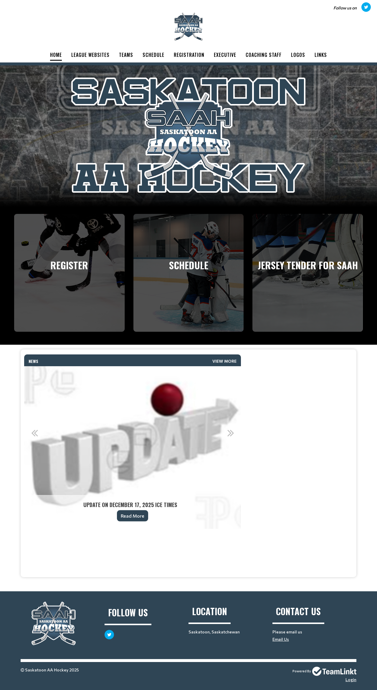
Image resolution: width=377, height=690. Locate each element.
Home (56, 54)
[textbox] (132, 537)
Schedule (153, 54)
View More (224, 361)
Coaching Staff (264, 54)
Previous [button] (34, 432)
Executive (225, 54)
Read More (132, 516)
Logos (298, 54)
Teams (126, 54)
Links (321, 54)
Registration (189, 54)
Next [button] (230, 432)
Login (350, 679)
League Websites (90, 54)
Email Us (280, 639)
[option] (132, 447)
